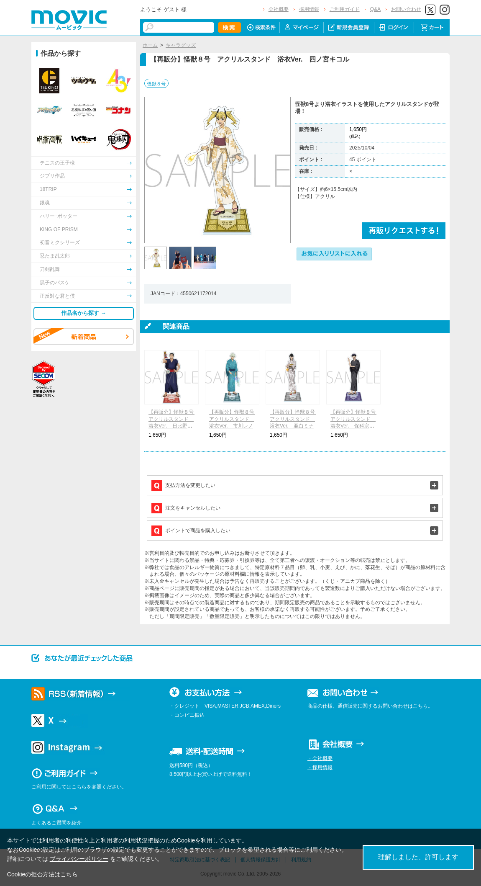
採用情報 (309, 9)
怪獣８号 (156, 83)
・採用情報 (320, 767)
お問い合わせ (406, 9)
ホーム (150, 45)
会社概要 (279, 9)
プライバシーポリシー (79, 858)
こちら (69, 874)
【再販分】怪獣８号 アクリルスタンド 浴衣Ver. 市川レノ (234, 419)
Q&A (375, 9)
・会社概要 (320, 758)
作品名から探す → (83, 313)
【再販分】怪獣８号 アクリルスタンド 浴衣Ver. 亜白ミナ (295, 419)
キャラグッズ (181, 45)
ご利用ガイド (345, 9)
